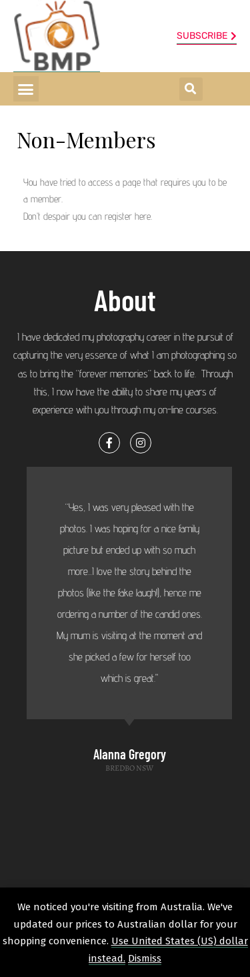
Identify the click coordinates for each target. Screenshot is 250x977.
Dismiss (144, 958)
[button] (26, 89)
